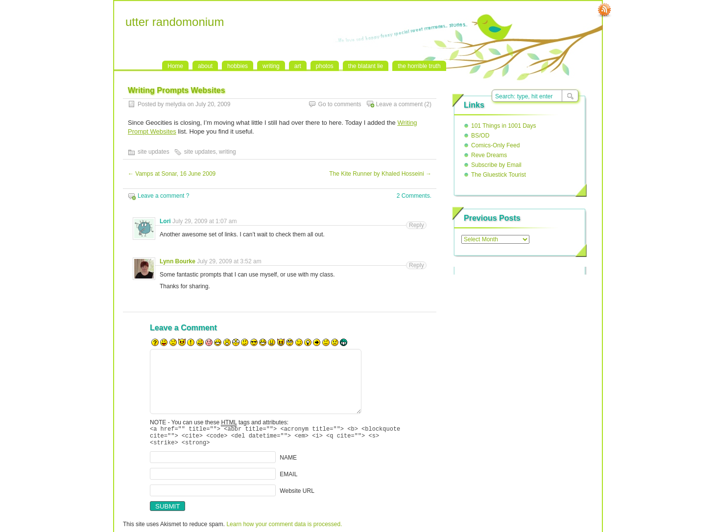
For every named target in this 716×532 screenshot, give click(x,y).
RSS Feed (604, 10)
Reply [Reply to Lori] (416, 225)
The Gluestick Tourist (498, 174)
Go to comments (339, 104)
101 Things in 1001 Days (503, 125)
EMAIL (288, 478)
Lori (165, 221)
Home (175, 66)
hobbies (237, 66)
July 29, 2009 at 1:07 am (204, 221)
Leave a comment (399, 104)
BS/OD (480, 135)
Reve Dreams (489, 155)
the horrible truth (419, 66)
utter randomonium (174, 21)
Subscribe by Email (496, 165)
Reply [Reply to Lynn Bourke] (416, 265)
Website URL (297, 495)
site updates (153, 151)
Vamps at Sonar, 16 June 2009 (171, 173)
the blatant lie (365, 66)
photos (325, 66)
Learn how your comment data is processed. (284, 528)
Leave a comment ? (163, 195)
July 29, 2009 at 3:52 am (229, 261)
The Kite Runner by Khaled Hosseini (380, 173)
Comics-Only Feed (495, 145)
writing (271, 66)
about (205, 66)
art (297, 66)
